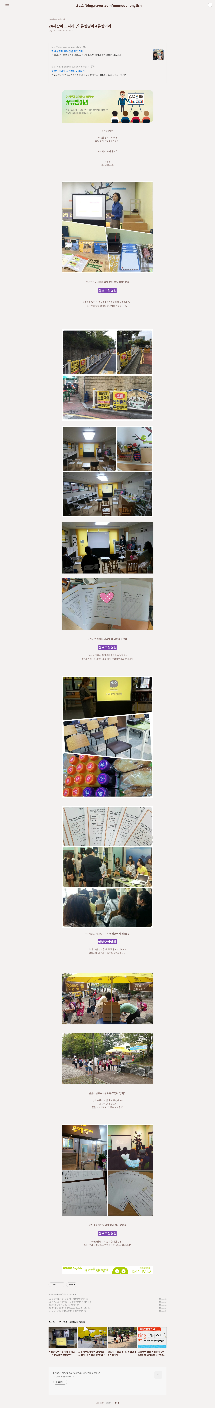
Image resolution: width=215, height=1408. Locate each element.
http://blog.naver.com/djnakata (66, 47)
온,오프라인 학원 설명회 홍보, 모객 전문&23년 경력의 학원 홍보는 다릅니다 (86, 54)
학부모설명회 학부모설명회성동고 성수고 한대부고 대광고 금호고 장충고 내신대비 (89, 74)
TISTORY (108, 1403)
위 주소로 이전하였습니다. (63, 1376)
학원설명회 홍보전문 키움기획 (67, 51)
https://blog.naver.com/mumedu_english (107, 5)
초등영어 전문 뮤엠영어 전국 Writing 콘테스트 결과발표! (68, 1308)
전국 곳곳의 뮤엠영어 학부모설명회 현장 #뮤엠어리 (66, 1311)
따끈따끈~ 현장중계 (55, 1294)
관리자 (116, 1403)
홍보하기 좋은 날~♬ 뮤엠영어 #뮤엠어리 (62, 1305)
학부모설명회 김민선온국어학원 (68, 71)
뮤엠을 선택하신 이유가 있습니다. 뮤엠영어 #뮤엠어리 (67, 1299)
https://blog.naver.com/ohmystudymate (70, 67)
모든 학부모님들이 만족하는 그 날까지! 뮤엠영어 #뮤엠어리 (69, 1302)
